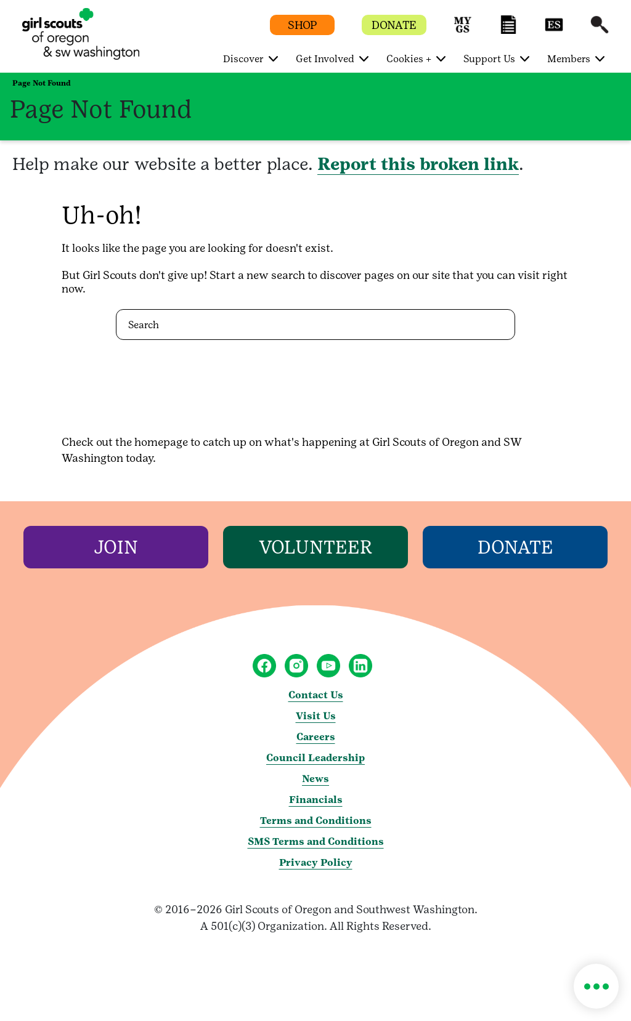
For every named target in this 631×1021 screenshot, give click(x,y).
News (315, 779)
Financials (316, 799)
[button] (463, 30)
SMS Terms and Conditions (316, 841)
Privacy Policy (315, 862)
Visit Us (316, 716)
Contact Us (315, 695)
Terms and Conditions (316, 820)
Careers (315, 737)
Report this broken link (418, 164)
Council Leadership (315, 758)
